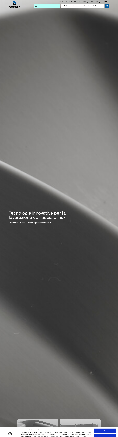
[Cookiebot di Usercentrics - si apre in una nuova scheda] (10, 434)
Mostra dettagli (25, 434)
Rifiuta (105, 432)
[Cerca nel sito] (60, 2)
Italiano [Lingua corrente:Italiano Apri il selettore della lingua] (106, 1)
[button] (67, 6)
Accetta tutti (105, 422)
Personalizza (104, 427)
